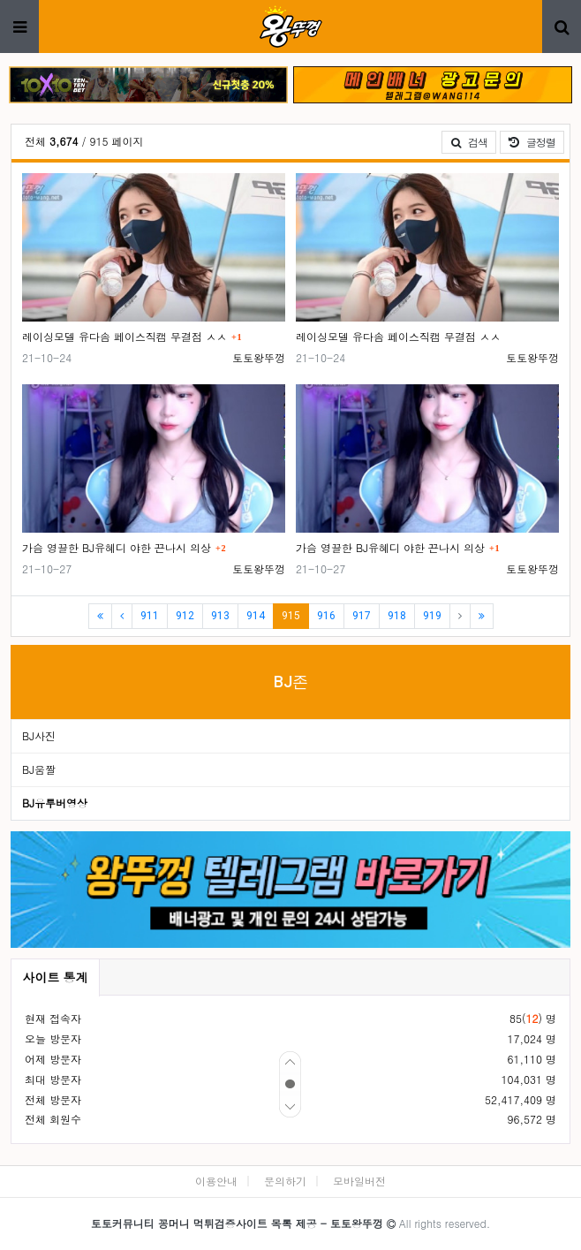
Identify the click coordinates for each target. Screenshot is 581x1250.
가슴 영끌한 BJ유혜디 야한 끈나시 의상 (116, 547)
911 (149, 616)
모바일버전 (359, 1180)
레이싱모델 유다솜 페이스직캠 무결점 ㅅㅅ (124, 336)
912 (185, 616)
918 (397, 616)
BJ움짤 (39, 769)
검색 (468, 141)
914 (255, 616)
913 (220, 616)
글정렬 (536, 141)
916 (326, 616)
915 (295, 615)
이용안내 (216, 1180)
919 (432, 616)
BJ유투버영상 (54, 802)
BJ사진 (39, 735)
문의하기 (285, 1180)
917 (361, 616)
